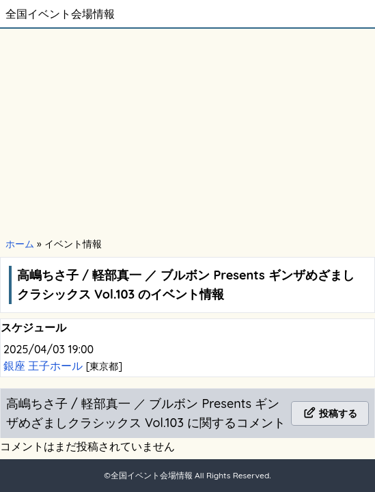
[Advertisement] (187, 131)
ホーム (19, 244)
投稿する (330, 413)
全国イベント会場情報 (60, 13)
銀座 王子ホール (44, 365)
